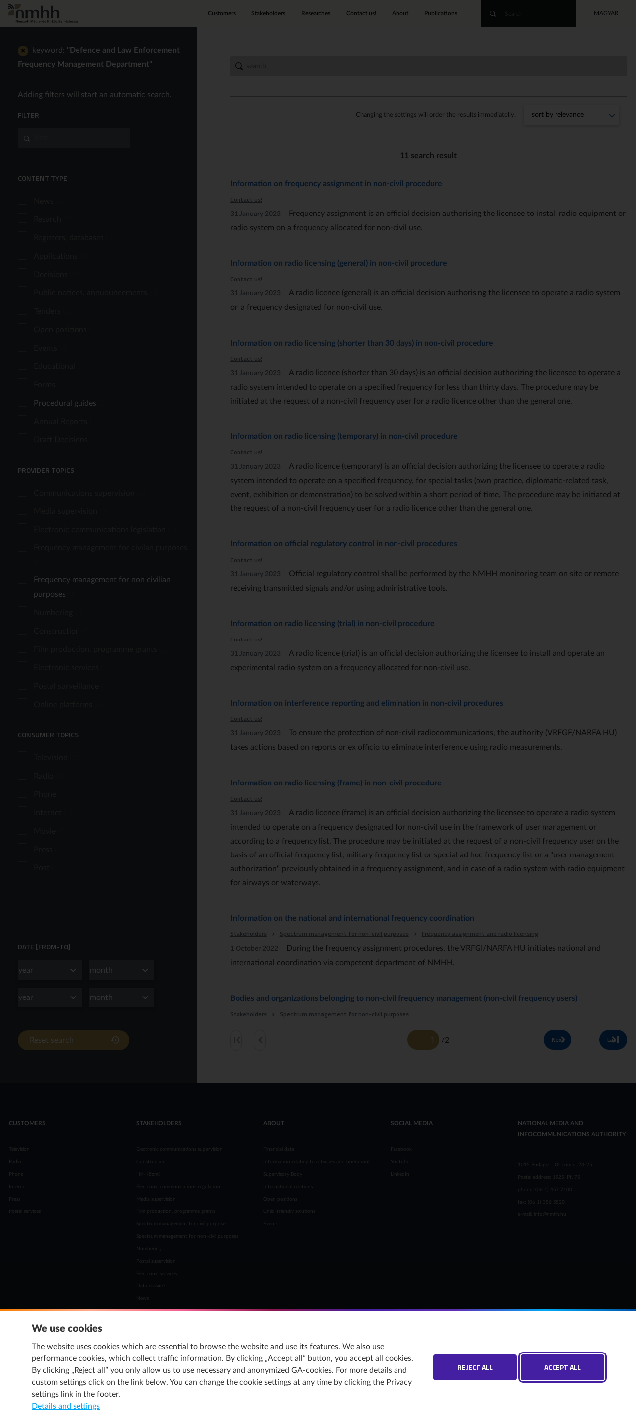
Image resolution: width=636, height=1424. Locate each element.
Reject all (475, 1367)
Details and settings (66, 1406)
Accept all (562, 1367)
